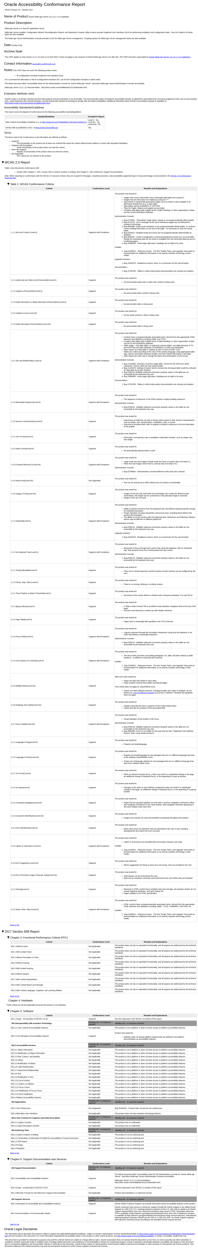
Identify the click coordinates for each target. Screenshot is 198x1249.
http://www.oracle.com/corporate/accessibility (135, 1236)
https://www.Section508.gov (47, 128)
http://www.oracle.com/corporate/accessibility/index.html (27, 103)
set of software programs (144, 693)
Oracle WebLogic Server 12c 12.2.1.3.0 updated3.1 (170, 57)
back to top (14, 925)
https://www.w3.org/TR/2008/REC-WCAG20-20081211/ (64, 122)
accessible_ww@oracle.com (44, 64)
